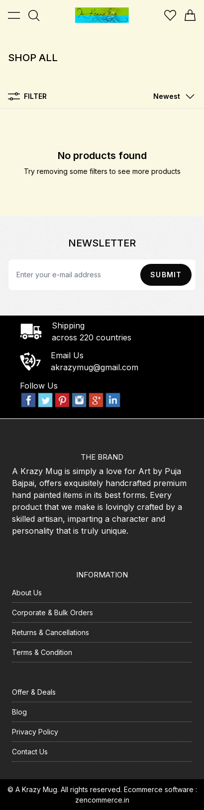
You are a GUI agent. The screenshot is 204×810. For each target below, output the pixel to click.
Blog (19, 712)
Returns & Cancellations (50, 632)
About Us (27, 592)
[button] (171, 96)
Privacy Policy (35, 732)
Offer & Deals (34, 692)
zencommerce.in (102, 800)
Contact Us (30, 751)
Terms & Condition (42, 652)
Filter (27, 96)
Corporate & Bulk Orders (52, 612)
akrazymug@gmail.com (94, 367)
